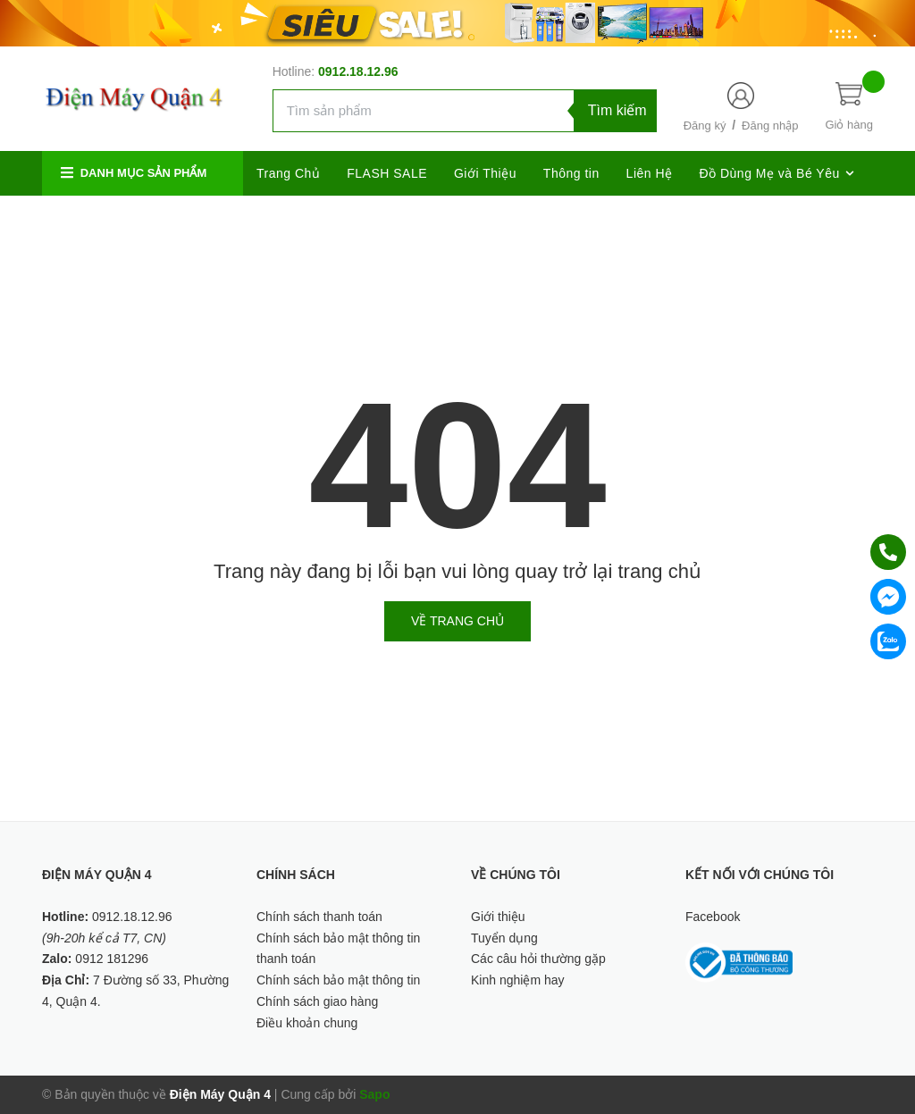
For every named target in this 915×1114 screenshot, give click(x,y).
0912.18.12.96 (358, 71)
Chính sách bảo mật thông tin (338, 980)
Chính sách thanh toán (319, 916)
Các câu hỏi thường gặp (538, 958)
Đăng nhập (770, 125)
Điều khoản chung (306, 1023)
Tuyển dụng (504, 938)
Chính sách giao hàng (317, 1001)
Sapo (374, 1094)
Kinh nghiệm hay (518, 980)
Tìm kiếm (617, 110)
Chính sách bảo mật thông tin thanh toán (338, 949)
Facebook (712, 916)
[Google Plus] (774, 218)
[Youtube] (853, 218)
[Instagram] (813, 218)
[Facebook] (696, 218)
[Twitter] (735, 218)
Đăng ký (705, 125)
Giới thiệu (498, 916)
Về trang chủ (457, 621)
